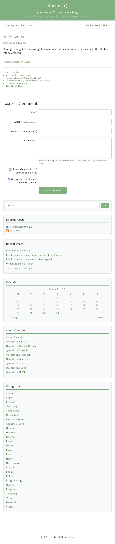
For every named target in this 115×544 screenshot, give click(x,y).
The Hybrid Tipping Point (17, 83)
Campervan (12, 410)
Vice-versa (14, 36)
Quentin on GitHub (16, 341)
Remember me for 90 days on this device (23, 171)
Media (9, 445)
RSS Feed (13, 230)
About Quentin (14, 337)
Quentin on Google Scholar (21, 345)
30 (57, 313)
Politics (10, 476)
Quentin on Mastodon (18, 354)
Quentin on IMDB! (16, 372)
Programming (14, 480)
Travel (9, 497)
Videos (10, 506)
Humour (10, 432)
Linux (9, 441)
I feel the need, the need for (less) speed (29, 259)
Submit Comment (53, 190)
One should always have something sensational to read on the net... (57, 16)
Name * (33, 112)
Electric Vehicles (22, 61)
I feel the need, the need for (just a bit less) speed (34, 254)
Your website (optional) (24, 131)
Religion (10, 489)
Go (105, 205)
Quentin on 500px (16, 367)
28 (31, 313)
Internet (11, 436)
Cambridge (12, 406)
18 (84, 305)
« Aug (14, 317)
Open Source (13, 463)
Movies (10, 449)
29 (44, 313)
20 (17, 309)
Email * (25, 121)
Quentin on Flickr (16, 363)
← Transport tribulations (17, 25)
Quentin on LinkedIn (17, 350)
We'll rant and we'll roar (19, 263)
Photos (10, 467)
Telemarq (11, 493)
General (10, 428)
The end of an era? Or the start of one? (23, 78)
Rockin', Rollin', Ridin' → (99, 25)
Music (9, 454)
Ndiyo (9, 458)
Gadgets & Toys (15, 423)
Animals (10, 393)
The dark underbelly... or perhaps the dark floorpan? (29, 80)
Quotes (10, 484)
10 (70, 301)
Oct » (101, 317)
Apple (9, 397)
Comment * (30, 140)
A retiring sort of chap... (19, 268)
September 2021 (58, 289)
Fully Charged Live (14, 86)
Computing (12, 415)
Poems (10, 471)
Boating (10, 401)
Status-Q (57, 6)
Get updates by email (19, 226)
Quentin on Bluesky (17, 359)
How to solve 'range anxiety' (18, 75)
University (12, 502)
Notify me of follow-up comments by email (22, 181)
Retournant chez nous (18, 250)
